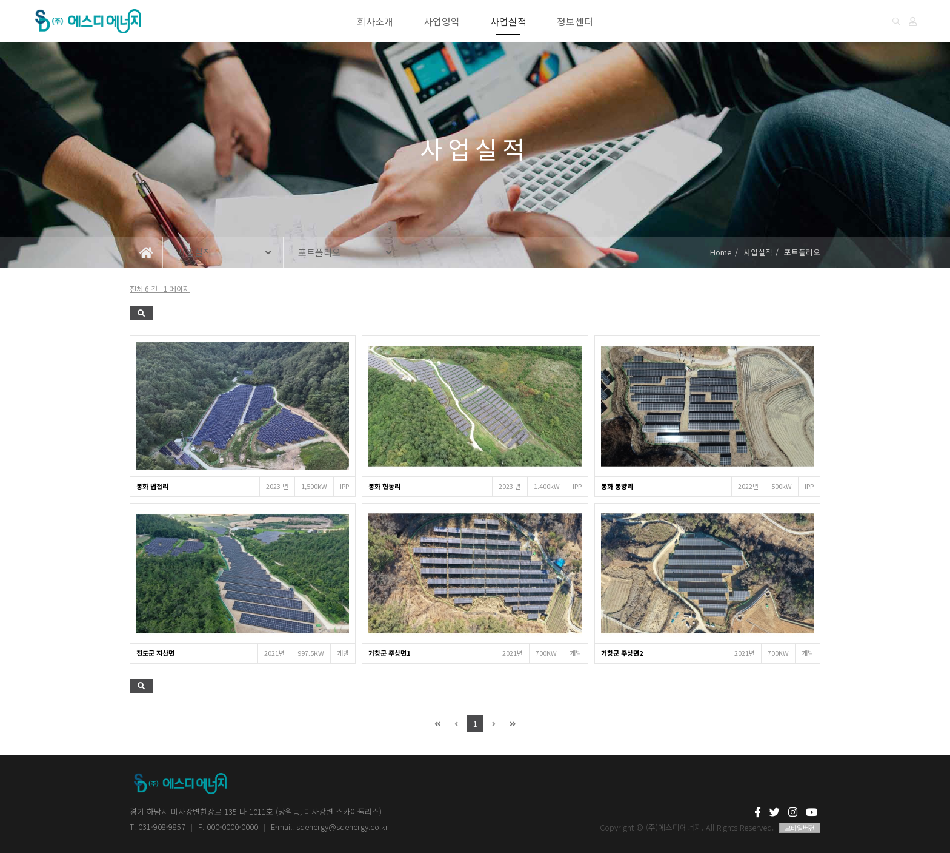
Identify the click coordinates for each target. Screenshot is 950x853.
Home (721, 252)
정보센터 (575, 21)
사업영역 (442, 21)
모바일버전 (800, 827)
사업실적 (508, 21)
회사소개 (375, 21)
